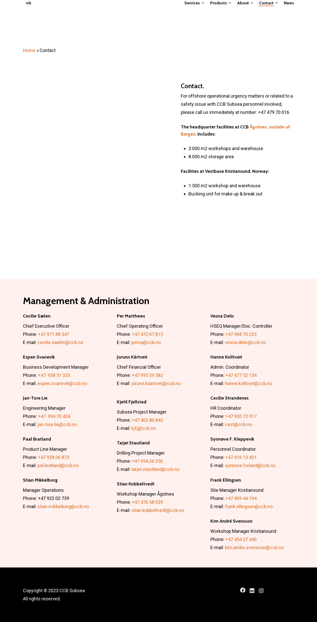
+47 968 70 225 (241, 334)
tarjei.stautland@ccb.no (155, 469)
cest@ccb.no (238, 424)
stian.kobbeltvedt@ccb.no (157, 510)
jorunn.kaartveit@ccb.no (156, 383)
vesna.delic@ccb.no (245, 342)
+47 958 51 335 (54, 375)
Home (29, 50)
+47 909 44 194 (241, 498)
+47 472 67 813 (147, 334)
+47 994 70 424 (54, 416)
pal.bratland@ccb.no (58, 465)
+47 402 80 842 (147, 420)
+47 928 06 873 (53, 457)
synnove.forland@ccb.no (250, 465)
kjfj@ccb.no (143, 428)
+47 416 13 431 (241, 457)
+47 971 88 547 (53, 334)
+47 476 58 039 (147, 502)
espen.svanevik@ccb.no (62, 383)
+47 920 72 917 (241, 416)
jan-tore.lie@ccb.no (57, 424)
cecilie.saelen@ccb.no (60, 342)
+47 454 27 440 (241, 539)
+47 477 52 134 (241, 375)
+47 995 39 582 (147, 375)
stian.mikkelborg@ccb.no (63, 506)
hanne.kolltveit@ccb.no (248, 383)
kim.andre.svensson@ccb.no (254, 547)
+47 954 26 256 (147, 461)
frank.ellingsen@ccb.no (249, 506)
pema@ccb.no (146, 342)
